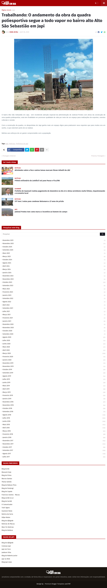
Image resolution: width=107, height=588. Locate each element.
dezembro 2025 (54, 240)
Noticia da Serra (7, 514)
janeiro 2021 (54, 321)
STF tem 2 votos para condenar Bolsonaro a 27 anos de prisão (39, 201)
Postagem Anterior (9, 156)
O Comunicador (7, 504)
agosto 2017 (54, 454)
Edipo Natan (6, 517)
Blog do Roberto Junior (9, 556)
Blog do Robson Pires (9, 485)
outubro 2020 (54, 331)
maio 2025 (54, 253)
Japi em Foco (6, 549)
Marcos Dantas (7, 479)
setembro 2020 (54, 334)
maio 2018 (54, 425)
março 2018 (54, 431)
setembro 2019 (54, 373)
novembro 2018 (54, 405)
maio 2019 (54, 386)
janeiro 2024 (54, 273)
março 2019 (54, 392)
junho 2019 (54, 383)
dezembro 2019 (54, 363)
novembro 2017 (54, 444)
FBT (69, 584)
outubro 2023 (54, 282)
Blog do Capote (7, 491)
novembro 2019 (54, 366)
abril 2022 (54, 305)
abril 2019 (54, 389)
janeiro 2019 (54, 399)
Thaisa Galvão (6, 482)
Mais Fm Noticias (8, 527)
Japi (13, 10)
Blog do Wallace (7, 530)
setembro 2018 (54, 412)
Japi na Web (6, 559)
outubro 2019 (54, 370)
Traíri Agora (6, 508)
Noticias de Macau (8, 524)
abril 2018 (54, 428)
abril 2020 (54, 350)
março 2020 (54, 353)
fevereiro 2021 (54, 318)
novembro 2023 (54, 279)
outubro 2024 (54, 260)
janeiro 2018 (54, 438)
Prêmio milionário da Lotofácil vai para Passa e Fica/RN (37, 181)
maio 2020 (54, 347)
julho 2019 (54, 379)
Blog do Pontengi (7, 488)
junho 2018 (54, 421)
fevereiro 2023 (54, 292)
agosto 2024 (54, 263)
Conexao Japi (6, 546)
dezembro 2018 (54, 402)
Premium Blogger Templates (55, 584)
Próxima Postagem (97, 156)
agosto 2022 (54, 302)
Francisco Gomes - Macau (11, 495)
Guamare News (7, 511)
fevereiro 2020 (54, 357)
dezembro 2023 (54, 276)
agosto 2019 (54, 376)
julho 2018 (54, 418)
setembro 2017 (54, 450)
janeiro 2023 (54, 295)
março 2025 (54, 257)
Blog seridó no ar (8, 498)
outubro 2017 (54, 447)
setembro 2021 (54, 308)
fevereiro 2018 (54, 434)
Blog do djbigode (7, 521)
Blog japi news (7, 562)
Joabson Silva (6, 552)
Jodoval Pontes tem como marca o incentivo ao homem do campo (41, 212)
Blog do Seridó (7, 501)
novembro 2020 (54, 328)
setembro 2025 (54, 250)
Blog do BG (5, 469)
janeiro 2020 (54, 360)
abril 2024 (54, 266)
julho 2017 (54, 457)
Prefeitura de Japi (22, 144)
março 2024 (54, 269)
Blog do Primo (6, 475)
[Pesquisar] (53, 234)
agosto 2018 (54, 415)
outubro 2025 (54, 247)
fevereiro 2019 (54, 395)
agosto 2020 (54, 337)
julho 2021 (54, 311)
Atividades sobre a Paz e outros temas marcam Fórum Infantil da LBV (42, 170)
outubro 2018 (54, 408)
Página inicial (6, 10)
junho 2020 (54, 344)
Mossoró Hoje (6, 472)
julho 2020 (54, 341)
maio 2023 (54, 289)
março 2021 (54, 315)
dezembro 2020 (54, 324)
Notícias (12, 144)
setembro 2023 (54, 286)
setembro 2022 (54, 298)
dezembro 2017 (54, 441)
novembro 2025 (54, 244)
